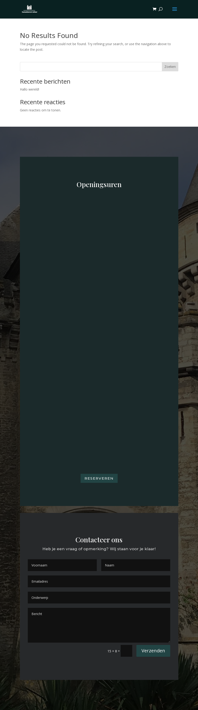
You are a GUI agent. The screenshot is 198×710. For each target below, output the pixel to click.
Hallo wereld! (29, 89)
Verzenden (153, 650)
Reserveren (99, 478)
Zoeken (170, 66)
